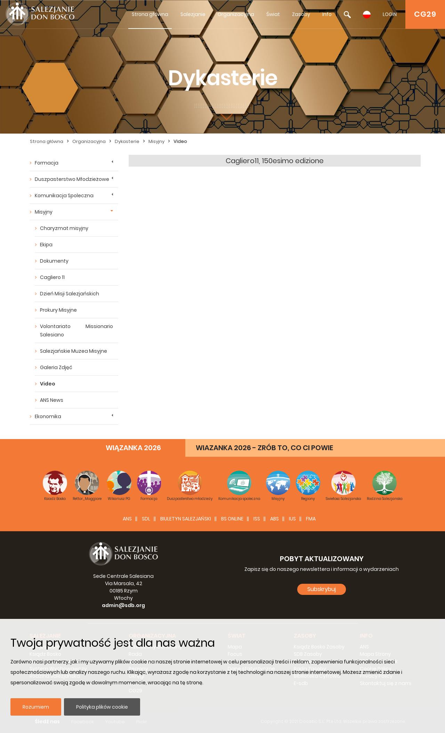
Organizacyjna (236, 14)
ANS (127, 518)
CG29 (425, 14)
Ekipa (46, 244)
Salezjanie (192, 14)
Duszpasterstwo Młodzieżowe (72, 179)
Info (327, 14)
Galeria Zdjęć (56, 367)
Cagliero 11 (52, 277)
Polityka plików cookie (102, 706)
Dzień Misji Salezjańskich (69, 293)
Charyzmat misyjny (64, 228)
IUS (292, 518)
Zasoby (301, 14)
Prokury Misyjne (58, 309)
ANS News (51, 400)
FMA (311, 518)
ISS (256, 518)
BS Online (232, 518)
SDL (146, 518)
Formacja (46, 162)
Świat (273, 14)
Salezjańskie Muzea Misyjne (73, 351)
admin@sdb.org (123, 605)
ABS (274, 518)
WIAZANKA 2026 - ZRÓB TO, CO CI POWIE (264, 448)
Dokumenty (54, 260)
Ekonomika (48, 416)
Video (180, 141)
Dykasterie (127, 141)
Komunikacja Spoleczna (64, 195)
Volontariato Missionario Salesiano (76, 330)
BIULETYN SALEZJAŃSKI (185, 518)
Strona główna (150, 14)
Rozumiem (36, 706)
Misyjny (156, 141)
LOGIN (390, 14)
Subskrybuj (321, 589)
